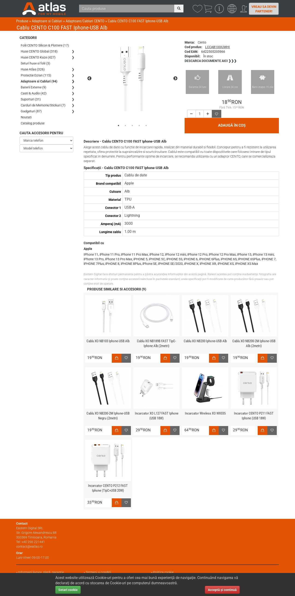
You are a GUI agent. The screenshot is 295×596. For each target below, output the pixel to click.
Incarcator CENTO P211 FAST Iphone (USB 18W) (254, 415)
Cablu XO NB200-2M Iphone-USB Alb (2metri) (253, 343)
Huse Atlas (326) (33, 69)
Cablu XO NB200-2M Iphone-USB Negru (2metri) (108, 415)
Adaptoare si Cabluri (47, 21)
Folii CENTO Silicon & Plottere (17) (45, 45)
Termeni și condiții (98, 572)
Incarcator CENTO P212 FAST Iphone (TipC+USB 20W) (108, 488)
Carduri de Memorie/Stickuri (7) (43, 105)
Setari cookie (68, 590)
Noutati (26, 117)
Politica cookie (163, 572)
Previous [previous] (89, 78)
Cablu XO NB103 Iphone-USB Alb (108, 341)
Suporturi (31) (31, 99)
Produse (22, 21)
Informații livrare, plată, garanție (41, 572)
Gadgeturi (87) (31, 111)
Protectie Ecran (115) (36, 75)
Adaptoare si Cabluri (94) (39, 81)
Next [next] (175, 78)
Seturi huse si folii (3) (35, 63)
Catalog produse (32, 123)
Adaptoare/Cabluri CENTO (85, 21)
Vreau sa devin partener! (263, 9)
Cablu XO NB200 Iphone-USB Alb (205, 341)
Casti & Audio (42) (34, 93)
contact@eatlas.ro (29, 546)
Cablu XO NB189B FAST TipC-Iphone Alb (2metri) (156, 343)
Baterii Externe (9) (33, 87)
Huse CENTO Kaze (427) (38, 57)
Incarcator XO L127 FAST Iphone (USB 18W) (156, 415)
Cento (202, 42)
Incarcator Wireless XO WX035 (205, 413)
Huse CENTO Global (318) (39, 51)
